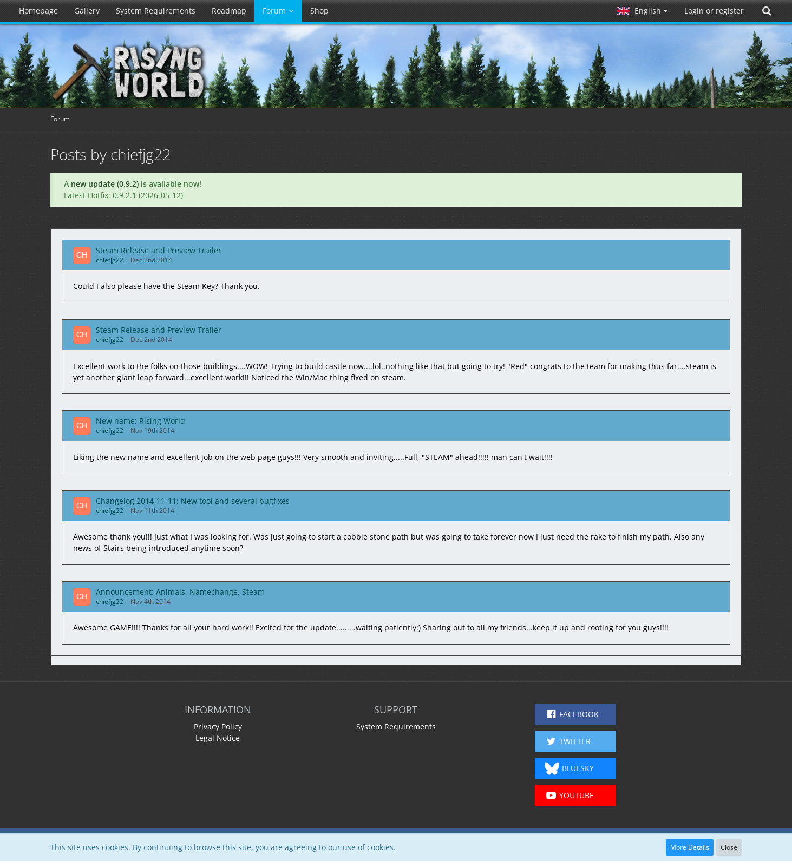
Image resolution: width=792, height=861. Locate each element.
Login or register (714, 10)
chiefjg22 (109, 260)
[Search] (766, 11)
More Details (689, 847)
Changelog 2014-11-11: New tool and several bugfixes (193, 501)
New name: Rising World (140, 421)
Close (729, 847)
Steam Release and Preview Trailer (158, 250)
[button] (642, 11)
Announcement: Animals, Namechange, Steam (180, 592)
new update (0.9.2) (105, 184)
